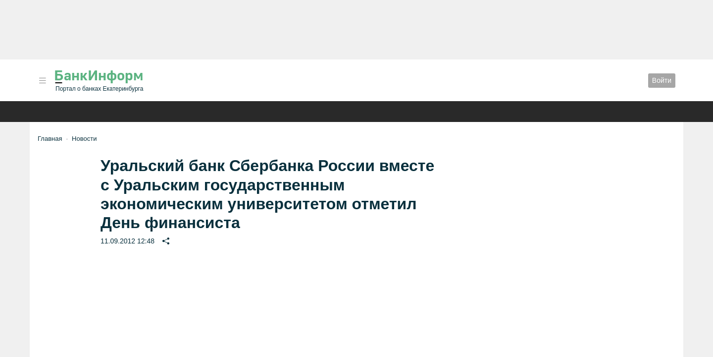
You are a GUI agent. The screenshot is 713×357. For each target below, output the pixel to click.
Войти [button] (661, 80)
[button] (43, 80)
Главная (50, 138)
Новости (84, 138)
